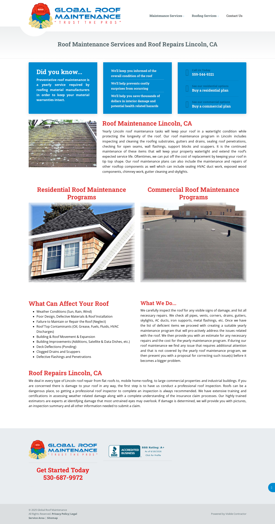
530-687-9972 (63, 477)
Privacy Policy (60, 514)
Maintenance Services (165, 16)
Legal (73, 514)
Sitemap (52, 518)
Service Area (37, 518)
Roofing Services (204, 16)
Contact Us (234, 16)
